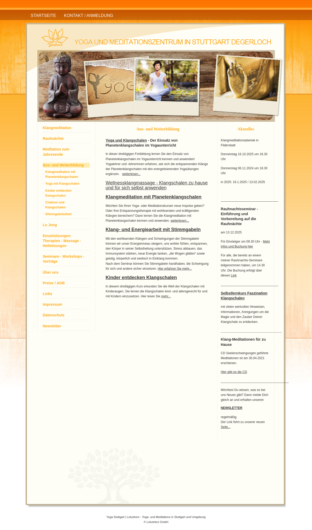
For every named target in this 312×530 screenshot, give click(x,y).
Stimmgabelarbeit (58, 214)
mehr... (166, 296)
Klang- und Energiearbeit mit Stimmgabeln (153, 229)
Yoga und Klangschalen (126, 140)
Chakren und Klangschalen (55, 205)
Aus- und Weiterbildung (63, 165)
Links (47, 294)
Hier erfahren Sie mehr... (175, 268)
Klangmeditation (57, 128)
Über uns (51, 272)
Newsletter (52, 326)
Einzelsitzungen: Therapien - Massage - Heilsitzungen (62, 241)
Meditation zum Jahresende (56, 151)
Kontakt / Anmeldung (88, 15)
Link (234, 275)
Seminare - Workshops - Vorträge (64, 258)
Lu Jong (50, 225)
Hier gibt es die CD (234, 372)
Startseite (43, 15)
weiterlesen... (131, 174)
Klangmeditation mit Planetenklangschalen (61, 174)
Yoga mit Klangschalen (62, 183)
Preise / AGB (54, 283)
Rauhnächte (53, 138)
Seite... (226, 427)
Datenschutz (53, 315)
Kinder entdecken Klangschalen (58, 193)
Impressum (52, 304)
